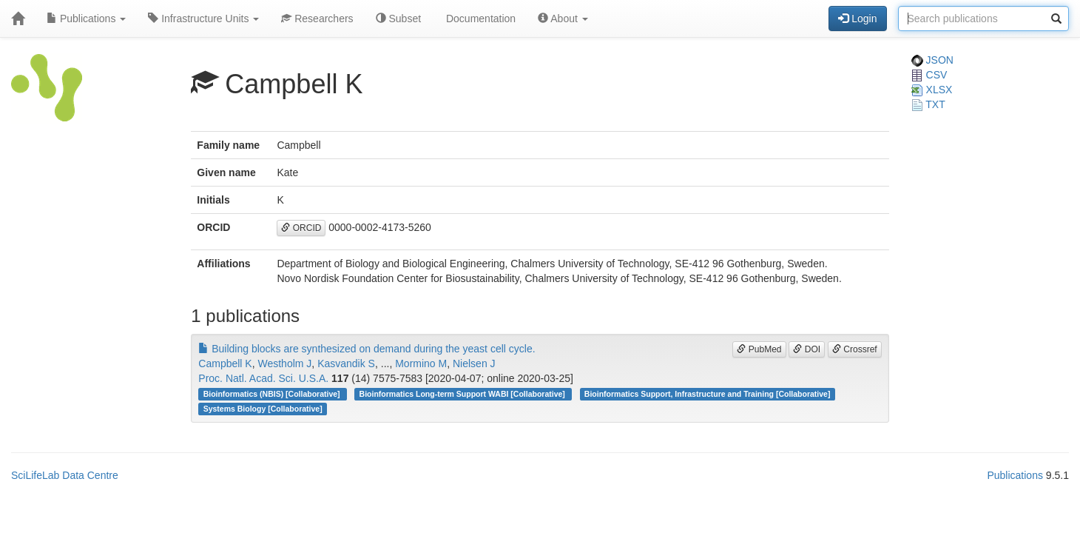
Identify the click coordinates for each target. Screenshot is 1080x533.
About (563, 18)
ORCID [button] (301, 228)
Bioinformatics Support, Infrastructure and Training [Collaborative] (707, 393)
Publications (86, 18)
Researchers (317, 18)
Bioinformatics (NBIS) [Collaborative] (272, 393)
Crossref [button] (854, 349)
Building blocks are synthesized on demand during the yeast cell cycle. (366, 349)
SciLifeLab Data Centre (64, 475)
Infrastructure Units (203, 18)
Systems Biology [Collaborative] (263, 408)
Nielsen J (474, 363)
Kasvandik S (346, 363)
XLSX (932, 89)
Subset (398, 18)
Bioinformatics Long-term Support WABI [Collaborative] (463, 393)
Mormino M (421, 363)
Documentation (479, 18)
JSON (932, 60)
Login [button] (857, 18)
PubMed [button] (759, 349)
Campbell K (225, 363)
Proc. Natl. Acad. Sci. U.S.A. (263, 378)
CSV (929, 75)
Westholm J (284, 363)
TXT (928, 104)
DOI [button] (806, 349)
